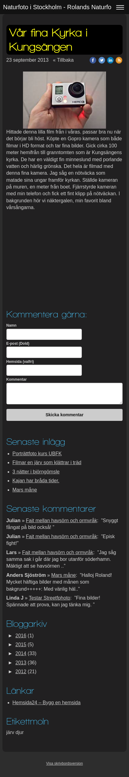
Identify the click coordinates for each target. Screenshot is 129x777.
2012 (20, 671)
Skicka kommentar (65, 414)
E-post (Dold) (17, 343)
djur (20, 732)
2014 (20, 653)
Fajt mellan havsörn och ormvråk (61, 520)
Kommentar (16, 379)
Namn (11, 325)
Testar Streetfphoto (49, 597)
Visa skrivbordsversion (64, 763)
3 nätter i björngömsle (36, 471)
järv (11, 732)
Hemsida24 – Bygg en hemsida (47, 702)
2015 (20, 644)
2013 (20, 662)
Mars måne (25, 489)
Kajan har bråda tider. (36, 480)
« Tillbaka (63, 60)
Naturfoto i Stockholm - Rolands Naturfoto (59, 7)
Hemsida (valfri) (20, 361)
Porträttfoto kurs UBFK (37, 453)
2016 (20, 635)
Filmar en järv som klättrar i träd (47, 462)
